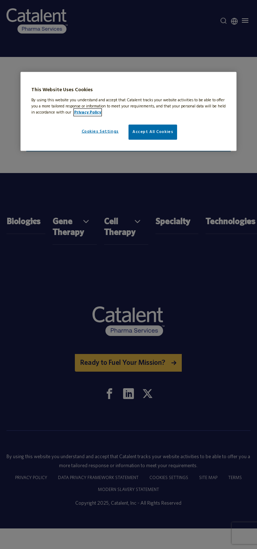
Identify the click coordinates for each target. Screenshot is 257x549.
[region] (128, 111)
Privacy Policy (87, 112)
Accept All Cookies (152, 132)
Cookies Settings (100, 131)
